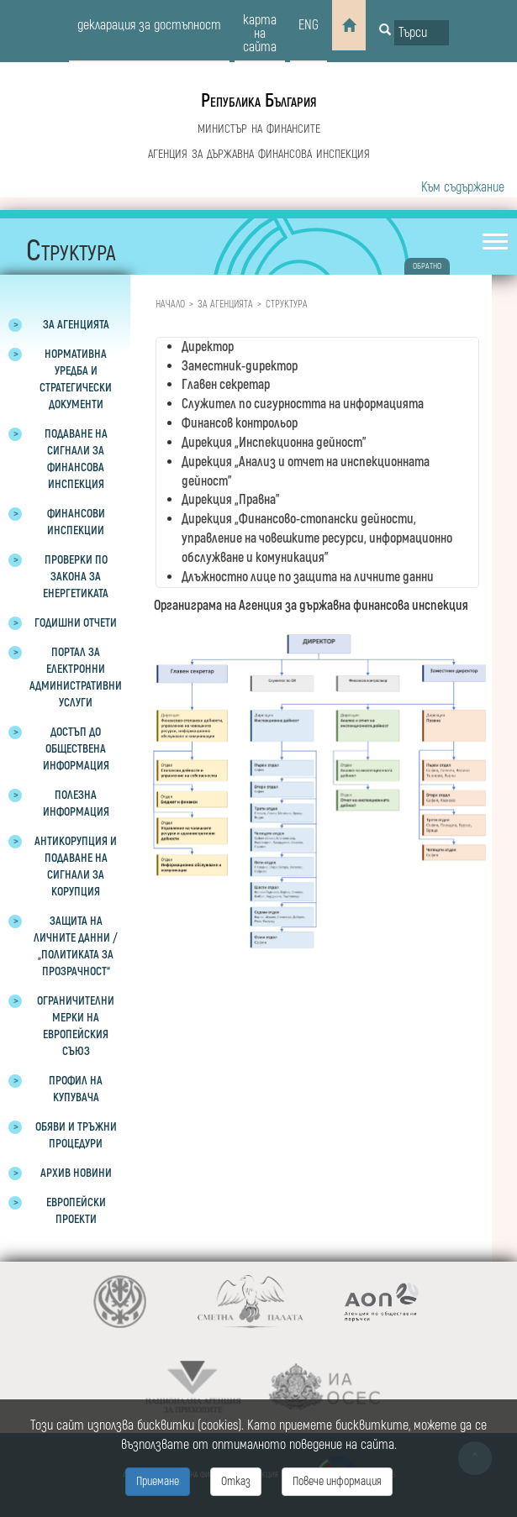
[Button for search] (385, 31)
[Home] (349, 25)
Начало (170, 304)
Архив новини (76, 1173)
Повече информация (337, 1481)
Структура (287, 304)
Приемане (157, 1481)
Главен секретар (226, 384)
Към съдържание (462, 187)
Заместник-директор (240, 366)
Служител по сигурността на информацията (303, 404)
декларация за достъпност (149, 25)
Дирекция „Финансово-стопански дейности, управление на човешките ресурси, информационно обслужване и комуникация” (317, 538)
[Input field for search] (421, 32)
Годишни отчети (75, 623)
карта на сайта (260, 33)
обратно (427, 266)
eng (308, 25)
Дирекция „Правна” (231, 499)
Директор (208, 347)
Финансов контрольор (240, 423)
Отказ (236, 1481)
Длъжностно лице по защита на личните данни (308, 577)
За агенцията (225, 304)
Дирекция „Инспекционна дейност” (274, 442)
